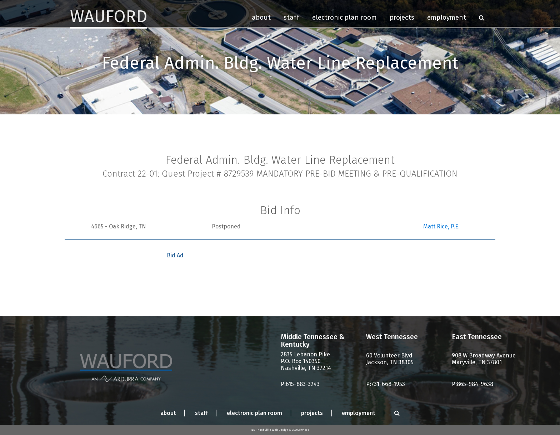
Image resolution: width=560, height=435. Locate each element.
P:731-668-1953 (385, 384)
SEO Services (300, 429)
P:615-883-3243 (300, 384)
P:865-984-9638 (472, 384)
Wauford (108, 16)
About (261, 17)
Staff (291, 17)
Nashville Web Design (273, 429)
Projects (402, 17)
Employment (446, 17)
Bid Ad (175, 255)
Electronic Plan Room (344, 17)
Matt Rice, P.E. (441, 226)
